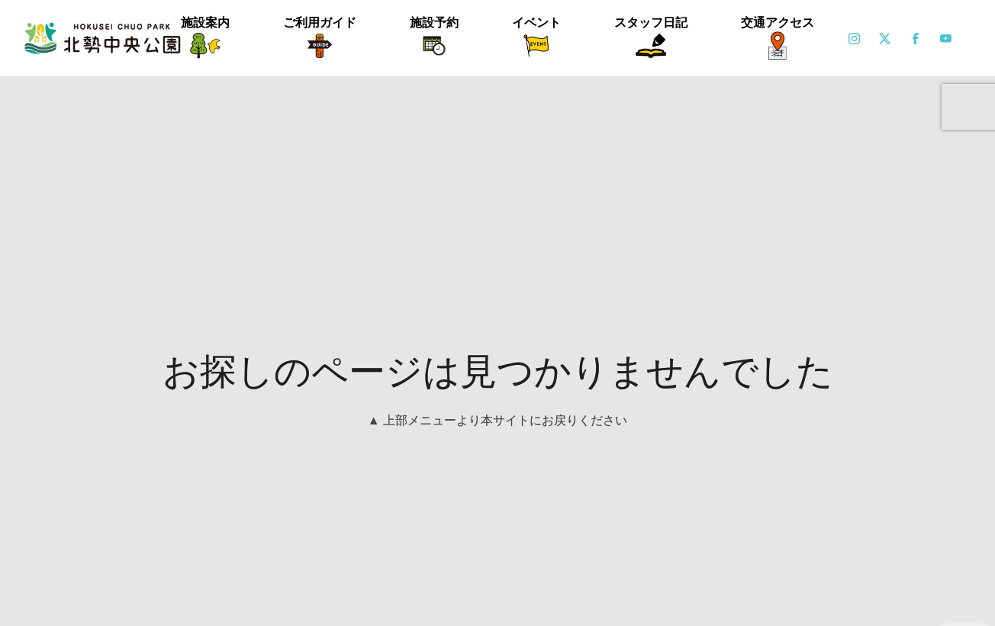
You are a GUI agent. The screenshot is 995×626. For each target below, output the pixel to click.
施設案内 (205, 22)
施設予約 (434, 22)
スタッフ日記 (650, 22)
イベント (536, 22)
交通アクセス (777, 22)
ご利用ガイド (319, 22)
